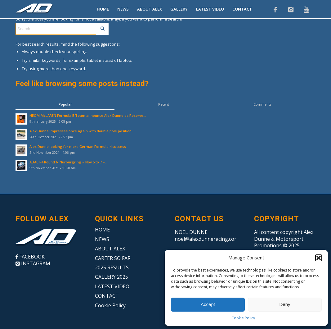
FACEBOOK (31, 256)
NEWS (102, 239)
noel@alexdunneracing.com (207, 238)
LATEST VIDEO (112, 286)
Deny (284, 304)
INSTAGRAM (35, 263)
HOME (102, 229)
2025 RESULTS (112, 267)
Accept (208, 304)
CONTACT (107, 295)
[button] (318, 258)
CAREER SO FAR (113, 258)
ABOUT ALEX (110, 248)
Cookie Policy (243, 318)
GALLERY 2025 (111, 276)
